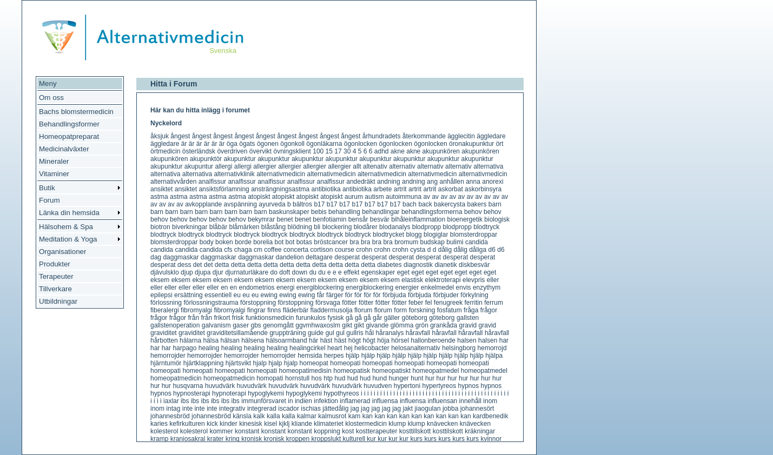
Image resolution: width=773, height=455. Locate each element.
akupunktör (206, 159)
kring (233, 439)
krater (215, 439)
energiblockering (320, 287)
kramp (159, 439)
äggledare (491, 136)
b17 (319, 204)
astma (159, 196)
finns (274, 310)
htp (328, 378)
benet (285, 219)
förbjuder (446, 295)
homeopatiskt (391, 370)
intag (173, 408)
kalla (273, 416)
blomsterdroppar (473, 234)
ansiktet (161, 189)
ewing (269, 295)
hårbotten (164, 340)
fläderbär (295, 310)
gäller (392, 318)
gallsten (468, 318)
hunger (398, 378)
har (503, 340)
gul (330, 333)
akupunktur (239, 159)
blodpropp (426, 227)
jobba (450, 408)
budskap (432, 242)
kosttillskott (415, 431)
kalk (259, 416)
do (274, 272)
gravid (468, 325)
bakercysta (449, 204)
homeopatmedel (435, 370)
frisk (238, 318)
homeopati (345, 363)
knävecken (442, 423)
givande (377, 325)
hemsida (310, 355)
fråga (471, 310)
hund (379, 378)
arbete (382, 189)
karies (159, 423)
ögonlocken (360, 144)
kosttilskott (448, 431)
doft (284, 272)
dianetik (445, 265)
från (193, 318)
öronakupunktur (471, 144)
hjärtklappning (203, 363)
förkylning (474, 295)
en (224, 287)
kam (354, 416)
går (377, 318)
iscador (288, 408)
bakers (476, 204)
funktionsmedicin (270, 318)
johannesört (477, 408)
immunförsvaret (263, 401)
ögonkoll (292, 144)
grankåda (443, 325)
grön (421, 325)
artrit (400, 189)
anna (473, 181)
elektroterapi (443, 280)
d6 (491, 249)
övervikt (260, 151)
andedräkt (360, 181)
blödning (300, 227)
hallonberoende (433, 340)
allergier (264, 166)
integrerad (261, 408)
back (425, 204)
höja (383, 340)
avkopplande (203, 204)
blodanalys (394, 227)
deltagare (319, 257)
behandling (344, 212)
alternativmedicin (280, 174)
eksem (159, 280)
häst (326, 340)
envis (463, 287)
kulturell (354, 439)
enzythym (486, 287)
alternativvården (173, 181)
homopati (269, 378)
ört (500, 144)
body (207, 242)
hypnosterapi (191, 393)
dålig (445, 249)
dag (155, 257)
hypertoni (407, 386)
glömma (402, 325)
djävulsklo (164, 272)
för (349, 295)
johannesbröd (170, 416)
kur (371, 439)
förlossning (166, 302)
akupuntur (198, 166)
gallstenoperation (175, 325)
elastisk (412, 280)
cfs (228, 249)
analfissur (212, 181)
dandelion (290, 257)
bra (354, 242)
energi (285, 287)
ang (432, 181)
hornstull (297, 378)
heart (334, 348)
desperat (347, 257)
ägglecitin (461, 136)
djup (187, 272)
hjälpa (494, 355)
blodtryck (486, 227)
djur (218, 272)
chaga (243, 249)
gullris (354, 333)
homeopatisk (351, 370)
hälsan (229, 340)
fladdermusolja (331, 310)
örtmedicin (165, 151)
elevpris (474, 280)
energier (407, 287)
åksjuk (159, 136)
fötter (349, 302)
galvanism (216, 325)
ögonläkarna (324, 144)
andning (388, 181)
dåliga (477, 249)
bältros (302, 204)
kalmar (306, 416)
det (197, 265)
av (426, 196)
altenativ (375, 166)
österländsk (198, 151)
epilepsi (161, 295)
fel (428, 302)
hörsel (400, 340)
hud (339, 378)
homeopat (314, 363)
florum (363, 310)
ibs (185, 401)
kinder (228, 423)
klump (397, 423)
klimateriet (328, 423)
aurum (354, 196)
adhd (381, 151)
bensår (358, 219)
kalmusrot (332, 416)
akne (398, 151)
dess (184, 265)
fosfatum (449, 310)
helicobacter (371, 348)
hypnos (468, 386)
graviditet (163, 333)
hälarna (190, 340)
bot (279, 242)
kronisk (251, 439)
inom (490, 401)
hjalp (259, 363)
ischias (311, 408)
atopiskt (259, 196)
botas (304, 242)
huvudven (378, 386)
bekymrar (261, 219)
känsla (242, 416)
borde (243, 242)
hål (369, 333)
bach (409, 204)
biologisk (497, 219)
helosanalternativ (415, 348)
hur (429, 378)
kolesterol (164, 431)
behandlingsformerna (432, 212)
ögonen (268, 144)
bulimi (454, 242)
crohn (364, 249)
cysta (417, 249)
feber (415, 302)
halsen (466, 340)
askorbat (450, 189)
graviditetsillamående (237, 333)
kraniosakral (188, 439)
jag (355, 408)
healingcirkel (307, 348)
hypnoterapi (229, 393)
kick (212, 423)
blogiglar (436, 234)
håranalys (389, 333)
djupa (202, 272)
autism (374, 196)
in (290, 401)
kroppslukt (326, 439)
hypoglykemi (266, 393)
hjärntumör (165, 363)
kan (367, 416)
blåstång (273, 227)
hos (317, 378)
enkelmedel (437, 287)
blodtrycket (388, 234)
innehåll (470, 401)
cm (258, 249)
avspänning (240, 204)
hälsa (211, 340)
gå (349, 318)
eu (236, 295)
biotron (160, 227)
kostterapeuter (377, 431)
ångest (180, 136)
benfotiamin (329, 219)
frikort (222, 318)
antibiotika (326, 189)
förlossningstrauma (210, 302)
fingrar (256, 310)
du (312, 272)
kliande (302, 423)
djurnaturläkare (246, 272)
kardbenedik (490, 416)
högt (354, 340)
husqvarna (188, 386)
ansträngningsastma (280, 189)
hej (348, 348)
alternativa (488, 166)
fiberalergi (164, 310)
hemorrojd (492, 348)
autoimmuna (403, 196)
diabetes (389, 265)
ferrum (493, 302)
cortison (321, 249)
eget (403, 272)
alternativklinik (234, 174)
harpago (184, 348)
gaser (241, 325)
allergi (223, 166)
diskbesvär (474, 265)
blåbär (218, 227)
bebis (319, 212)
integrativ (232, 408)
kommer (221, 431)
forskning (422, 310)
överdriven (232, 151)
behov (473, 212)
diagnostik (418, 265)
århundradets (381, 136)
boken (224, 242)
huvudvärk (220, 386)
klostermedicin (366, 423)
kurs (416, 439)
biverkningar (189, 227)
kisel (270, 423)
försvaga (327, 302)
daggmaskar (181, 257)
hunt (417, 378)
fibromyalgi (196, 310)
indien (303, 401)
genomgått (278, 325)
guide (315, 333)
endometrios (257, 287)
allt (357, 166)
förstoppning (258, 302)
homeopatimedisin (305, 370)
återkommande (424, 136)
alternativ (402, 166)
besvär (379, 219)
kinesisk (250, 423)
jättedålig (335, 408)
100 (318, 151)
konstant (247, 431)
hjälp (352, 355)
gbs (256, 325)
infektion (326, 401)
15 (329, 151)
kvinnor (490, 439)
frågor (488, 310)
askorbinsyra (483, 189)
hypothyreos (341, 393)
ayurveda (272, 204)
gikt (347, 325)
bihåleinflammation (418, 219)
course (344, 249)
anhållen (451, 181)
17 (337, 151)
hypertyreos (439, 386)
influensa (385, 401)
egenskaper (378, 272)
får (321, 295)
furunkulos (311, 318)
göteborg (414, 318)
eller (493, 280)
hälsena (252, 340)
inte (187, 408)
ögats (247, 144)
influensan (443, 401)
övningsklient (291, 151)
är (184, 144)
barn (494, 204)
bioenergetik (465, 219)
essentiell (218, 295)
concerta (295, 249)
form (400, 310)
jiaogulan (428, 408)
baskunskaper (289, 212)
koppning (327, 431)
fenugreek (448, 302)
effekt (351, 272)
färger (334, 295)
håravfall (418, 333)
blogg (413, 234)
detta (222, 265)
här (313, 340)
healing (209, 348)
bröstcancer (331, 242)
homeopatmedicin (176, 378)
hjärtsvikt (238, 363)
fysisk (336, 318)
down (300, 272)
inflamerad (355, 401)
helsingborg (458, 348)
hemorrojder (168, 355)
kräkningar (480, 431)
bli (317, 227)
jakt (408, 408)
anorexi (492, 181)
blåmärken (244, 227)
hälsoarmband (286, 340)
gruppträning (287, 333)
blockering (337, 227)
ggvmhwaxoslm (317, 325)
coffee (272, 249)
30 (347, 151)
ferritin (474, 302)
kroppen (297, 439)
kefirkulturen (186, 423)
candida (476, 242)
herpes (334, 355)
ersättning (188, 295)
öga (232, 144)
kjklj (284, 423)
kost (348, 431)
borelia (263, 242)
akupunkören (441, 151)
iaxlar (171, 401)
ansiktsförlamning (224, 189)
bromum (406, 242)
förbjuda (394, 295)
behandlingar (380, 212)
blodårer (366, 227)
